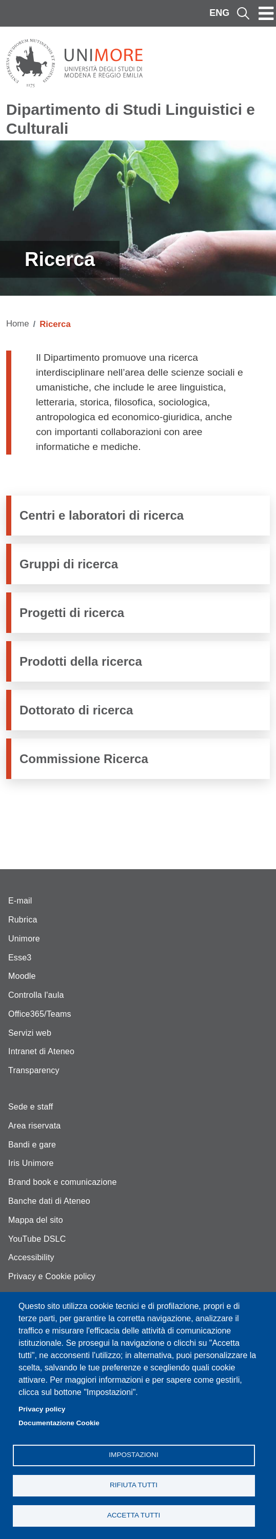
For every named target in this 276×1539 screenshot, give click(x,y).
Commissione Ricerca (83, 759)
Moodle (22, 976)
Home (17, 324)
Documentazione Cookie (59, 1423)
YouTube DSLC (37, 1239)
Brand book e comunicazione (62, 1182)
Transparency (34, 1070)
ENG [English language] (219, 13)
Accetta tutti (134, 1515)
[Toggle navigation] (266, 13)
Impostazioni (133, 1455)
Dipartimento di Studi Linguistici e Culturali (130, 119)
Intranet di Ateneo (41, 1051)
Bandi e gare (32, 1144)
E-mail (20, 900)
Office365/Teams (39, 1014)
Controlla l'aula (36, 995)
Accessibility (31, 1257)
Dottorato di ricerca (76, 710)
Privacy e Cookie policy (51, 1276)
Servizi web (29, 1033)
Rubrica (22, 919)
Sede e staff (30, 1106)
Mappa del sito (35, 1220)
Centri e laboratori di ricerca (101, 515)
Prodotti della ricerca (80, 661)
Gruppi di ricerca (68, 564)
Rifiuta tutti (133, 1485)
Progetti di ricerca (71, 613)
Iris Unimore (31, 1163)
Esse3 (19, 957)
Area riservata (34, 1125)
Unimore (24, 938)
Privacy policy (41, 1409)
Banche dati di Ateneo (49, 1201)
